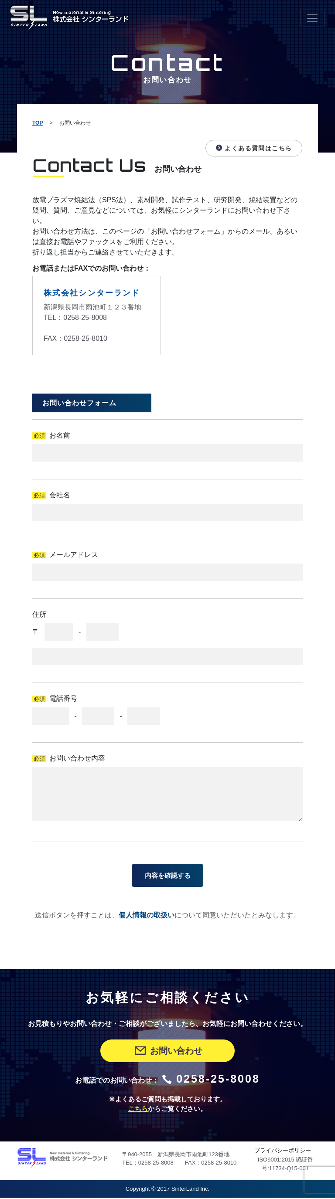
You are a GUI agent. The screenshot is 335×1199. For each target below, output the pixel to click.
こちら (138, 1110)
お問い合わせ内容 (77, 758)
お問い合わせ (167, 1052)
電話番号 (63, 698)
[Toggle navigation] (312, 18)
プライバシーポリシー (282, 1152)
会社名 (59, 495)
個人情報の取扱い (146, 916)
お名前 (59, 435)
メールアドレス (73, 554)
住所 (39, 614)
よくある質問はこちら (253, 148)
